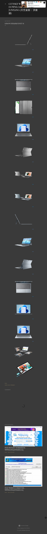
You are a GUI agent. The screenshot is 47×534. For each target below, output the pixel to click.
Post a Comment (11, 452)
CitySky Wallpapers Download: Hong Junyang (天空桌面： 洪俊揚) (23, 8)
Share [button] (6, 383)
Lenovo (8, 384)
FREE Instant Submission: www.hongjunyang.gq (15, 449)
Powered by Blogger (23, 525)
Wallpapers (13, 384)
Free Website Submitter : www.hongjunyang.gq (15, 489)
